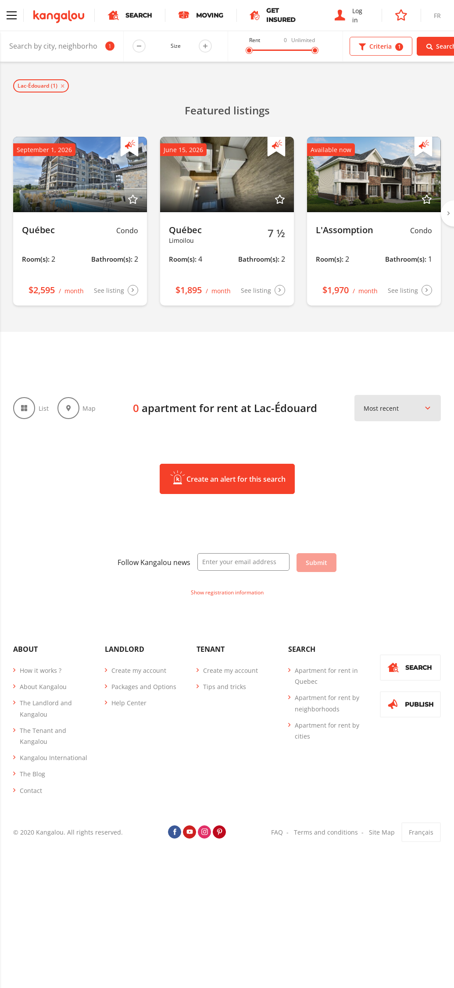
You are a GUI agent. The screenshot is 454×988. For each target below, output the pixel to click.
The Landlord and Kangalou (46, 708)
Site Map (382, 832)
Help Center (129, 703)
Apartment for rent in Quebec (326, 676)
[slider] (249, 50)
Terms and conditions (326, 832)
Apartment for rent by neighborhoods (327, 703)
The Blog (32, 774)
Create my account (138, 670)
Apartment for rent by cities (327, 730)
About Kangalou (43, 686)
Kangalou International (53, 757)
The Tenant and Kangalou (43, 736)
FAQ (277, 832)
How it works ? (40, 670)
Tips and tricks (224, 686)
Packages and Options (143, 686)
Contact (31, 790)
